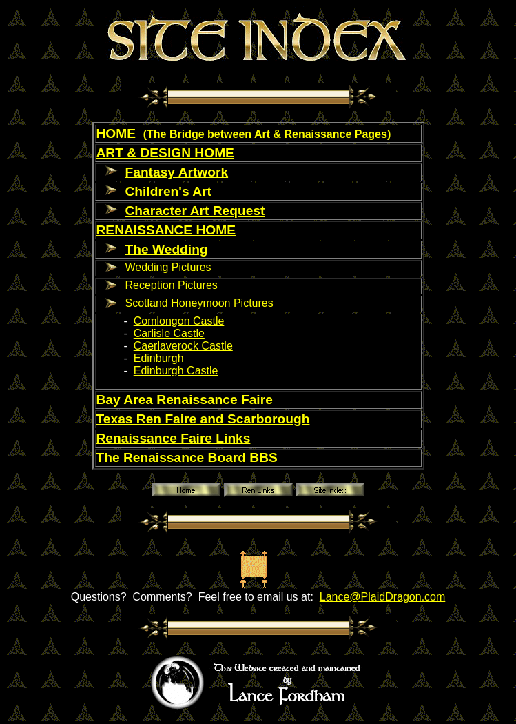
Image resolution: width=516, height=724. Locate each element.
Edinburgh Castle (176, 370)
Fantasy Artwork (177, 172)
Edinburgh (159, 358)
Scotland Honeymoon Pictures (199, 303)
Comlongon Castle (179, 321)
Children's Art (168, 191)
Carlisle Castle (169, 333)
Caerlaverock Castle (183, 346)
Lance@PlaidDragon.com (383, 597)
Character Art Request (195, 210)
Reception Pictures (171, 285)
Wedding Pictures (168, 267)
